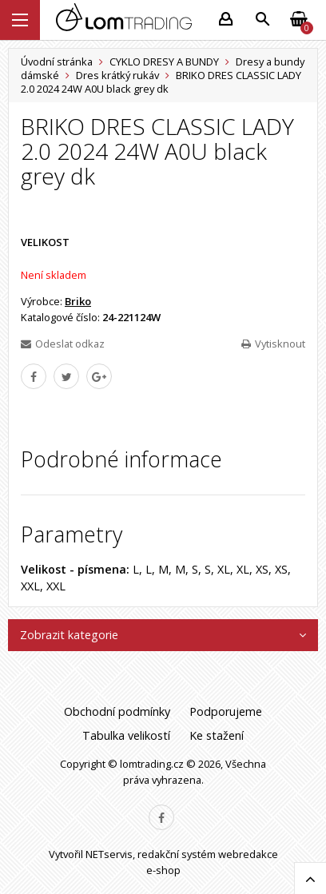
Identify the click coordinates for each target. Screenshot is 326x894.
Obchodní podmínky (117, 711)
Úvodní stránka (57, 61)
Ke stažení (216, 735)
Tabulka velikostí (126, 735)
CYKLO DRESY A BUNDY (164, 61)
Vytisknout (273, 343)
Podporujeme (225, 711)
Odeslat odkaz (63, 343)
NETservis (109, 854)
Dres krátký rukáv (117, 75)
